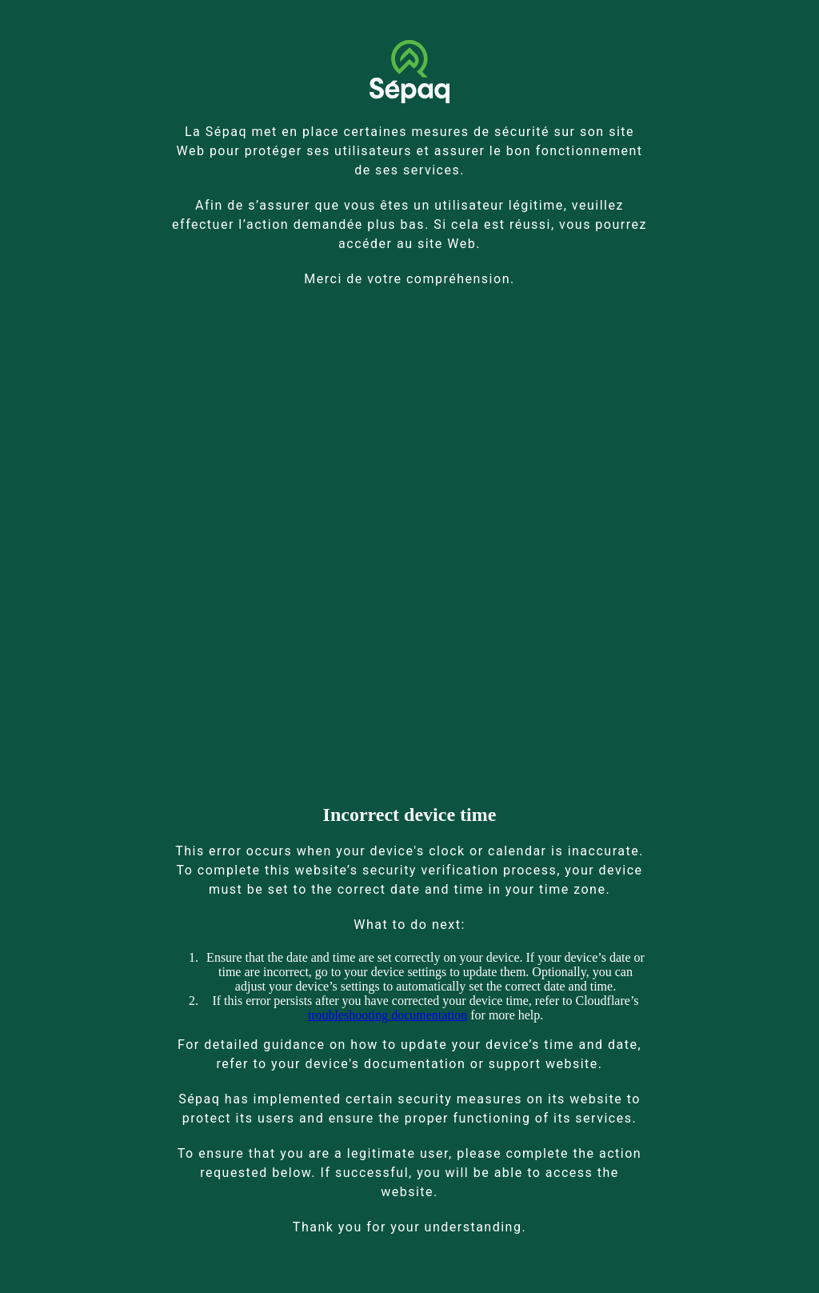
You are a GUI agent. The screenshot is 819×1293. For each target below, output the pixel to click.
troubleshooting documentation (388, 1015)
